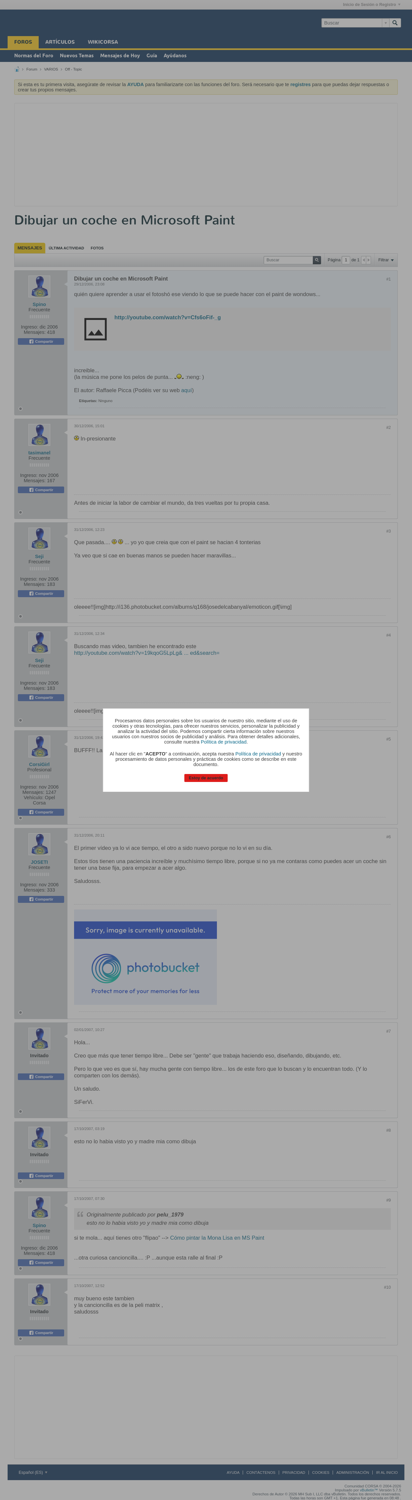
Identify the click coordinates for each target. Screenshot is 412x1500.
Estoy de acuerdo (206, 778)
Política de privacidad (223, 742)
